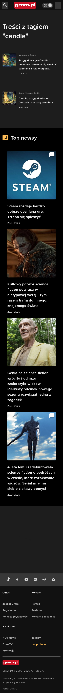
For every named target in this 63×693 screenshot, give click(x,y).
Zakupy (36, 638)
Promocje (8, 650)
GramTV (8, 644)
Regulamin (9, 610)
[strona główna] (25, 5)
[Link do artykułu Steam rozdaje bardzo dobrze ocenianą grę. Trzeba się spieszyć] (31, 188)
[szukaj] (5, 5)
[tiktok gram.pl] (9, 579)
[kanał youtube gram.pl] (27, 579)
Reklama (37, 610)
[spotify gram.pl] (36, 579)
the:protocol (39, 644)
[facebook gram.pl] (18, 579)
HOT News (9, 638)
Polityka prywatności (15, 617)
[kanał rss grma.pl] (54, 579)
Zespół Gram (11, 604)
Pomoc (36, 604)
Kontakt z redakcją (43, 617)
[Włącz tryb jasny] (47, 5)
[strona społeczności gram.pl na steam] (45, 579)
